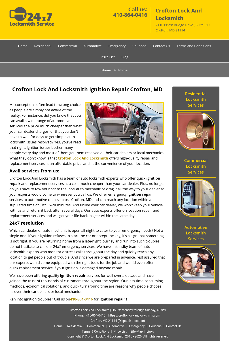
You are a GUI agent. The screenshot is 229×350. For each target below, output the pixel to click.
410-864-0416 (130, 14)
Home (23, 45)
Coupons (139, 45)
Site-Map (136, 331)
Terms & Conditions (95, 331)
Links (150, 331)
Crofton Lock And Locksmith (83, 158)
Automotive (93, 45)
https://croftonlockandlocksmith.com (134, 315)
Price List (108, 57)
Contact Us (161, 45)
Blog (124, 57)
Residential (42, 45)
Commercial (67, 45)
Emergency (117, 45)
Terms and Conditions (194, 45)
